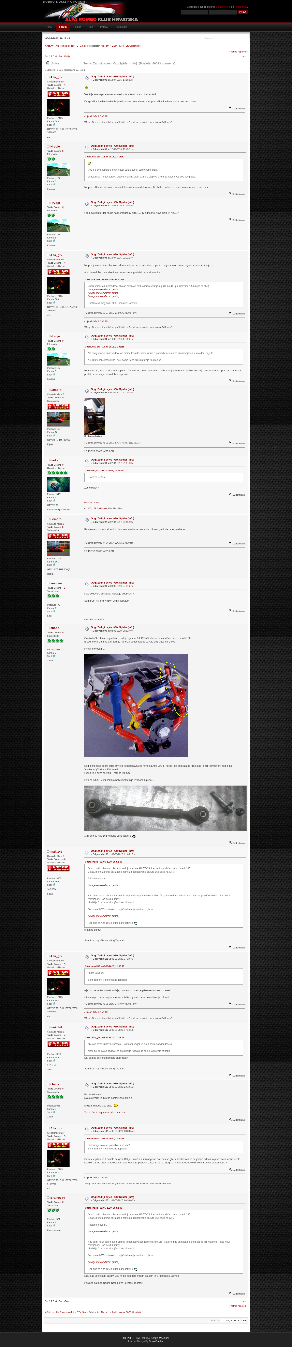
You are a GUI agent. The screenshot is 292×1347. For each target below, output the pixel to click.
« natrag (233, 51)
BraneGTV (57, 1197)
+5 (63, 859)
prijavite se (222, 6)
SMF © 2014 (143, 1338)
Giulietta (103, 508)
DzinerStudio (156, 1341)
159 (95, 508)
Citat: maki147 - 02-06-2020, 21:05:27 (105, 966)
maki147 (56, 851)
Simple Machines (160, 1338)
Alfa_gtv (105, 46)
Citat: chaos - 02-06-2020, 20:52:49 (103, 862)
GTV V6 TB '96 (91, 502)
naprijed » (243, 51)
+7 (63, 85)
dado (54, 460)
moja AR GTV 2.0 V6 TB (96, 116)
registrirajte (241, 6)
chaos (54, 628)
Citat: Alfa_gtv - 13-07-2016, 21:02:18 (104, 346)
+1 (63, 588)
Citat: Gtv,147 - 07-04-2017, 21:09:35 (104, 470)
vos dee (56, 583)
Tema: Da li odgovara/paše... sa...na (104, 1112)
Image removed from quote (103, 289)
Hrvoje (55, 146)
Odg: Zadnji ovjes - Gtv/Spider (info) (112, 76)
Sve (60, 56)
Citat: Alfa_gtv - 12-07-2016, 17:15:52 (104, 156)
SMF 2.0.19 (127, 1338)
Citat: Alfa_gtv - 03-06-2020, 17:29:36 (104, 1037)
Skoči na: (215, 1320)
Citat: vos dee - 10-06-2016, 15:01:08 (104, 279)
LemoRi (56, 389)
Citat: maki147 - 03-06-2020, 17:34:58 (105, 1138)
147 (89, 508)
